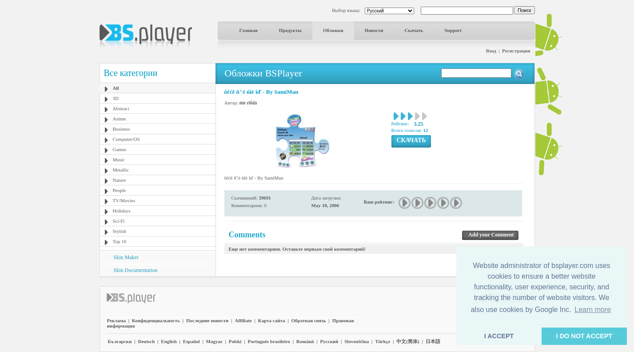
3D (116, 98)
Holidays (122, 210)
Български (120, 341)
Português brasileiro (268, 341)
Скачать (414, 30)
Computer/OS (126, 139)
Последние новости (207, 320)
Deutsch (146, 341)
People (119, 190)
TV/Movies (124, 200)
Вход (491, 50)
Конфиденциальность (156, 320)
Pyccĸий (329, 341)
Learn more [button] (592, 309)
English (168, 341)
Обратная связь (308, 320)
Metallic (121, 169)
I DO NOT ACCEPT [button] (584, 336)
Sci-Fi (119, 221)
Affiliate (243, 320)
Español (191, 341)
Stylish (120, 231)
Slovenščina (356, 341)
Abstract (121, 108)
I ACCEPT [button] (499, 336)
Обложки (333, 30)
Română (305, 341)
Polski (235, 341)
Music (119, 159)
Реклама (116, 320)
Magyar (214, 341)
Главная (248, 30)
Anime (119, 118)
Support (453, 30)
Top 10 (120, 241)
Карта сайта (271, 320)
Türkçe (382, 341)
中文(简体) (407, 341)
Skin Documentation (136, 270)
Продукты (290, 30)
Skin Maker (126, 257)
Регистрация (516, 50)
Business (121, 129)
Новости (374, 30)
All (116, 88)
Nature (119, 180)
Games (120, 149)
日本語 (433, 341)
